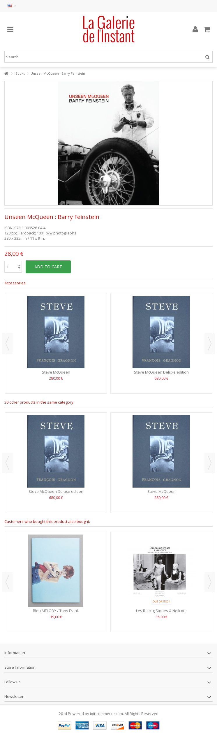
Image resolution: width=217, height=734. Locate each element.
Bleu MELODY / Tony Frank (56, 610)
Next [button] (209, 343)
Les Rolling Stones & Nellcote (161, 610)
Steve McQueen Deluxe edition (161, 372)
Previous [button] (7, 343)
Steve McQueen (56, 372)
